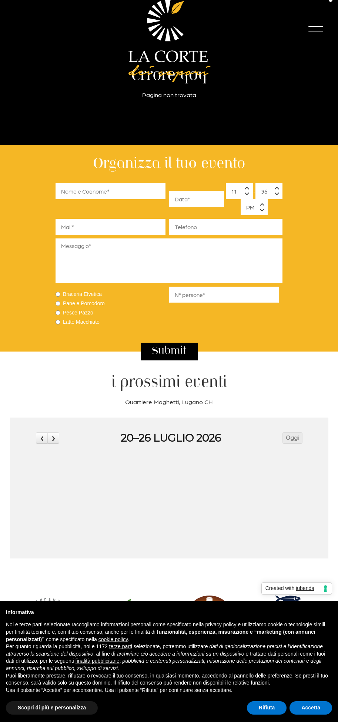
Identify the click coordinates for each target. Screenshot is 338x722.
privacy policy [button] (221, 624)
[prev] (42, 437)
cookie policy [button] (113, 639)
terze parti (120, 646)
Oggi (292, 438)
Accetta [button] (310, 708)
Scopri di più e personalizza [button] (52, 708)
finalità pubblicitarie (98, 661)
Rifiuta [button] (267, 708)
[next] (53, 437)
